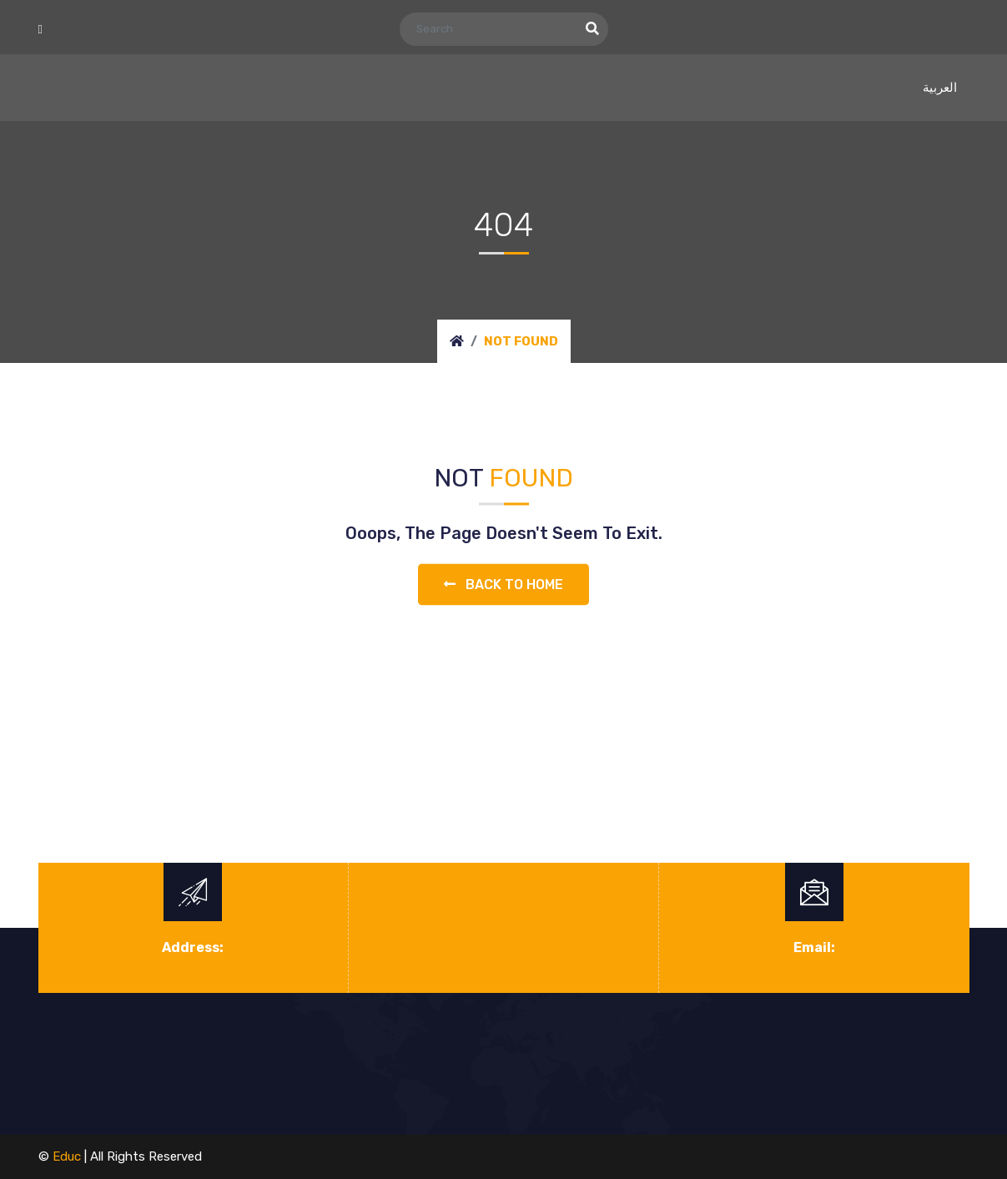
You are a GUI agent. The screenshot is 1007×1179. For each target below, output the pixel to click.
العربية (940, 87)
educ (67, 1156)
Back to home (503, 584)
